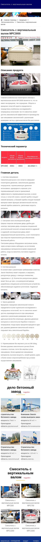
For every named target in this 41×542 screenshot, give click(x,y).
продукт (25, 541)
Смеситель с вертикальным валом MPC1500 (30, 528)
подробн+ (26, 392)
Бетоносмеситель (7, 22)
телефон (36, 541)
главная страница (10, 20)
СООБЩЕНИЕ (15, 541)
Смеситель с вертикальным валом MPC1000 (10, 528)
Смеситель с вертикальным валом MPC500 (10, 503)
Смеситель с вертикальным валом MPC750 (30, 503)
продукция (23, 20)
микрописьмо (5, 541)
